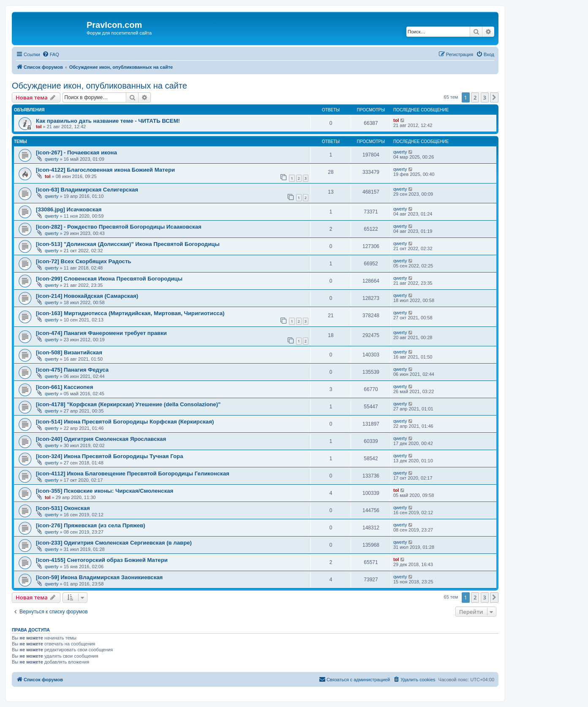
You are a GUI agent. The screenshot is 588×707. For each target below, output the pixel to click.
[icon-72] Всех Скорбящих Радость (83, 261)
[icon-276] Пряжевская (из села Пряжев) (90, 525)
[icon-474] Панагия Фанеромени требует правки (101, 333)
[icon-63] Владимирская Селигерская (87, 189)
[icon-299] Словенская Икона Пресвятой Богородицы (109, 278)
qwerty (51, 159)
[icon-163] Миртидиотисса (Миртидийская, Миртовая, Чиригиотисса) (130, 313)
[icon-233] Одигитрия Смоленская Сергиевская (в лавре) (114, 543)
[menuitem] (50, 54)
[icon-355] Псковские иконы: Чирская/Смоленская (104, 491)
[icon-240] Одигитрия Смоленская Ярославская (101, 439)
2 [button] (475, 97)
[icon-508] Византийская (69, 352)
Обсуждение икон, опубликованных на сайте (99, 85)
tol (38, 126)
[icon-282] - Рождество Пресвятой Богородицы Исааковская (118, 227)
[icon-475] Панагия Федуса (72, 370)
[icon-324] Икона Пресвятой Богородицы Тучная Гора (109, 456)
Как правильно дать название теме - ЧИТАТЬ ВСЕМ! (108, 121)
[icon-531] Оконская (63, 508)
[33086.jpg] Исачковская (68, 209)
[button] (494, 97)
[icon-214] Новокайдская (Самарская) (87, 296)
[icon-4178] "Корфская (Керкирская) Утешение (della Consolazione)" (128, 404)
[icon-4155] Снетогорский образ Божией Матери (102, 560)
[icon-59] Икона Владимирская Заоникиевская (99, 577)
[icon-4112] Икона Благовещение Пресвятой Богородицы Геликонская (132, 473)
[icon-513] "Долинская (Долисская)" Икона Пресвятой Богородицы (128, 244)
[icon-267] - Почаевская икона (76, 152)
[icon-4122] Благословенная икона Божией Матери (105, 170)
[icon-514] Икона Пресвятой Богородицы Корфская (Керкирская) (125, 421)
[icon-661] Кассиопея (64, 387)
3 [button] (484, 97)
